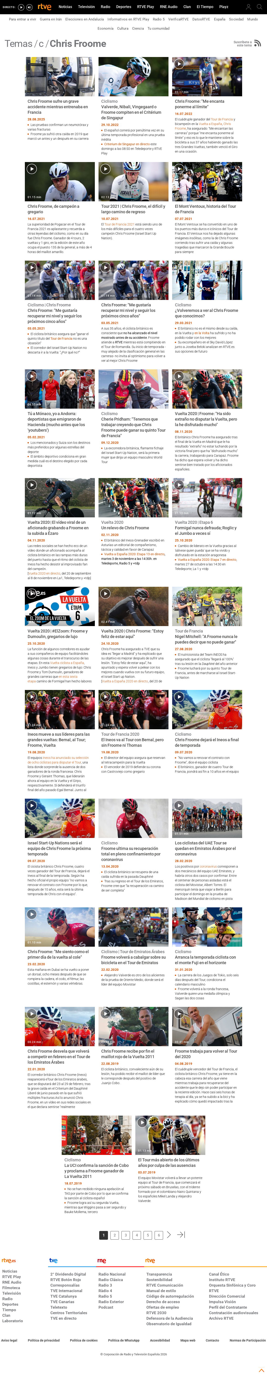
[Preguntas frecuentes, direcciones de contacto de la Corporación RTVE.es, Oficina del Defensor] (212, 1340)
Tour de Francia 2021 (119, 224)
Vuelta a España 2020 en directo (125, 681)
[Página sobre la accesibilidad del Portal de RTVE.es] (160, 1340)
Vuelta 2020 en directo (44, 573)
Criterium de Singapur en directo (127, 144)
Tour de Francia (222, 119)
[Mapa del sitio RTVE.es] (187, 1340)
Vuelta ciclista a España (67, 663)
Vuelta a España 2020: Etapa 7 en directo (207, 559)
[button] (169, 1234)
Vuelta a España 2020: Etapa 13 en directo (134, 554)
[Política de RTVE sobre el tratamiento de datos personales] (44, 1340)
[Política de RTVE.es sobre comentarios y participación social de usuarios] (248, 1340)
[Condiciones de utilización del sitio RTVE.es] (9, 1340)
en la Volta (201, 333)
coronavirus (208, 866)
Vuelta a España (210, 124)
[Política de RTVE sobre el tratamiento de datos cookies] (84, 1340)
